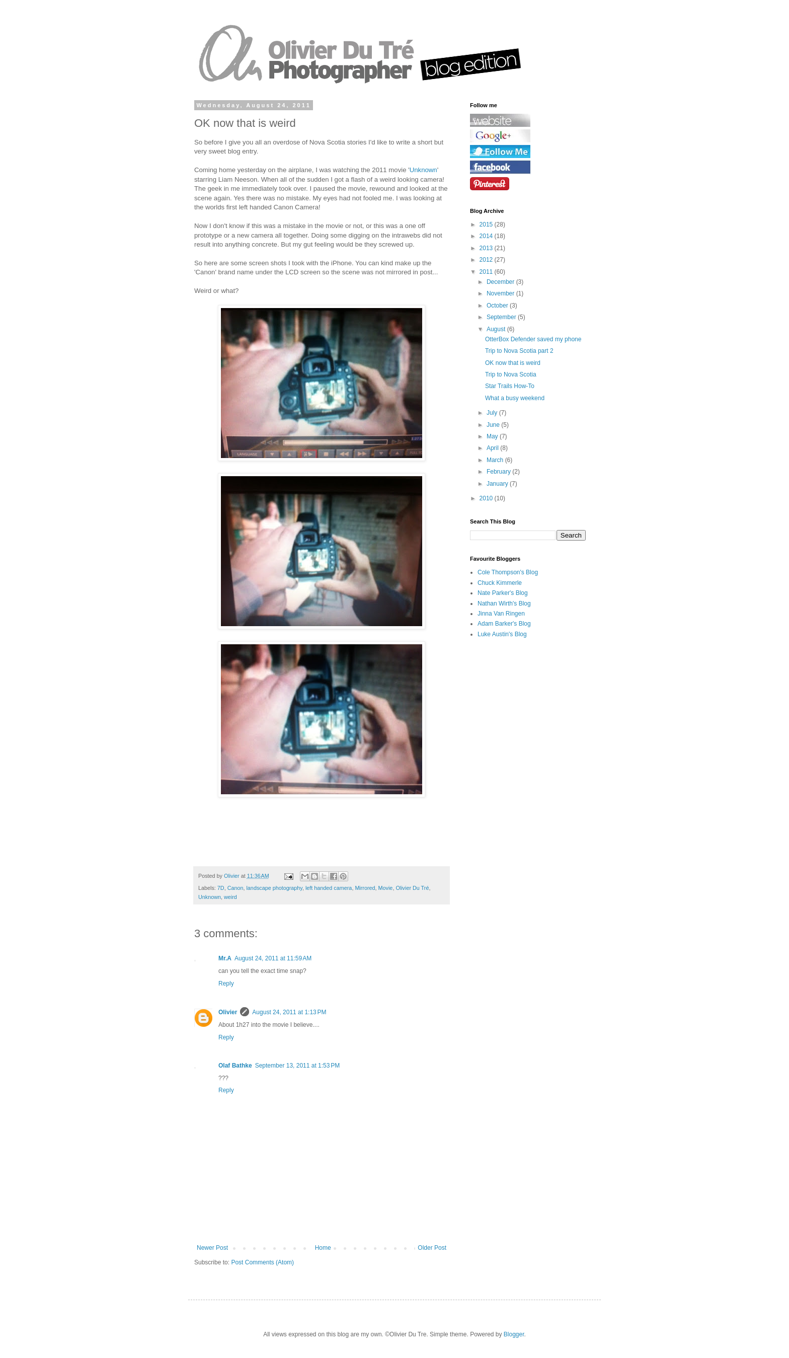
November (501, 293)
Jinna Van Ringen (501, 613)
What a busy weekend (514, 398)
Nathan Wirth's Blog (504, 603)
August (497, 329)
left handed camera (328, 888)
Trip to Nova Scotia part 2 (519, 350)
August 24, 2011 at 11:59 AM (272, 958)
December (501, 281)
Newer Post (212, 1247)
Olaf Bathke (235, 1065)
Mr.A (224, 958)
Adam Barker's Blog (504, 623)
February (499, 471)
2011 (487, 271)
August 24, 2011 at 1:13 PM (289, 1012)
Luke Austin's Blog (502, 634)
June (494, 424)
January (498, 483)
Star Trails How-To (509, 386)
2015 (487, 224)
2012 (487, 259)
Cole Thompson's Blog (508, 572)
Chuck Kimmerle (500, 582)
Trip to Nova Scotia (510, 374)
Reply (226, 983)
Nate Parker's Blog (503, 592)
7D (220, 888)
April (493, 447)
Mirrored (365, 888)
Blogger (514, 1334)
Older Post (432, 1247)
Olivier (227, 1012)
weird (230, 897)
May (493, 436)
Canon (235, 888)
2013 (487, 248)
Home (323, 1247)
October (498, 305)
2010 (487, 498)
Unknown (423, 170)
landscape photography (274, 888)
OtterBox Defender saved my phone (533, 339)
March (496, 460)
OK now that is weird (512, 362)
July (493, 412)
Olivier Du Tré (412, 888)
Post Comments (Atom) (262, 1262)
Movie (385, 888)
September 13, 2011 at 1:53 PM (297, 1065)
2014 (487, 236)
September (502, 317)
